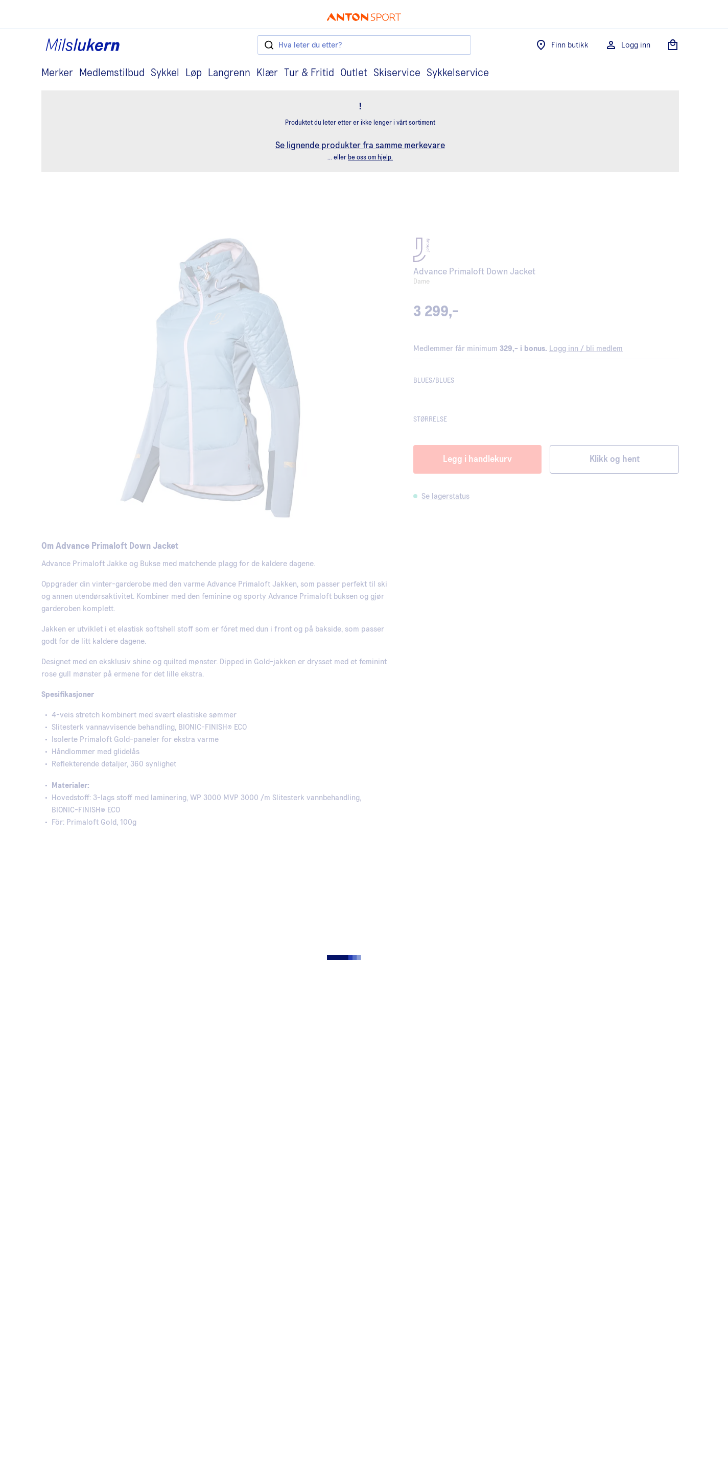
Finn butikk (562, 45)
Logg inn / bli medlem (586, 348)
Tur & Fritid (309, 73)
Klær (267, 73)
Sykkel (165, 73)
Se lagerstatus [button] (445, 496)
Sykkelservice (458, 73)
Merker (57, 73)
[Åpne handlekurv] (673, 45)
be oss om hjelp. (370, 157)
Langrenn (229, 73)
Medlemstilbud (112, 73)
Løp (193, 73)
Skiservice (396, 73)
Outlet (353, 73)
